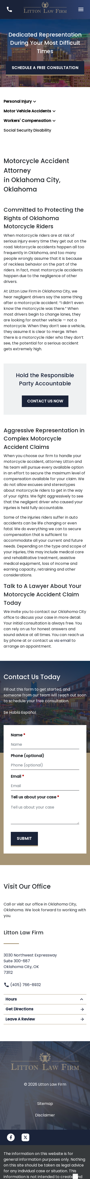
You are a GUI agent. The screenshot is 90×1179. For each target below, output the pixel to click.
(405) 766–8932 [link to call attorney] (22, 985)
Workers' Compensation (27, 120)
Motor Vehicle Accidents (27, 111)
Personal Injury (18, 101)
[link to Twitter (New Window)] (25, 1137)
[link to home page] (45, 9)
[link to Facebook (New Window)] (11, 1137)
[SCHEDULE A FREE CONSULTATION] (45, 68)
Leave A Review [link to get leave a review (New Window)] (45, 1019)
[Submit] (24, 839)
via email (62, 640)
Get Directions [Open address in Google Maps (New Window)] (45, 1009)
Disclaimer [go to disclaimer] (45, 1115)
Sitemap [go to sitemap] (45, 1103)
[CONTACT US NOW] (45, 401)
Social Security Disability (27, 130)
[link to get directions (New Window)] (45, 963)
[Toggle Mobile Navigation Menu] (80, 9)
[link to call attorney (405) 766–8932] (9, 9)
